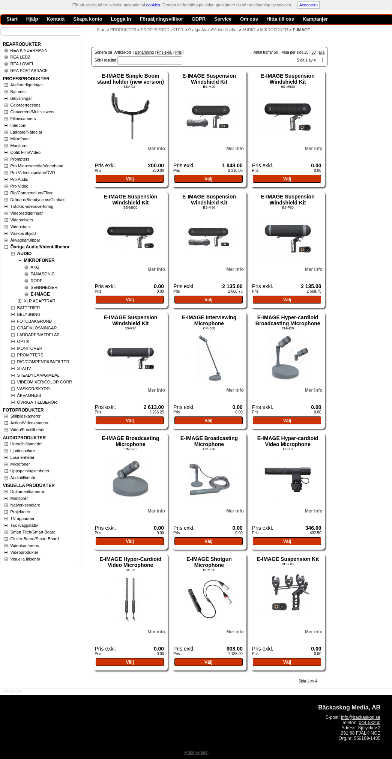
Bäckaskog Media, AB (349, 707)
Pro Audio (20, 179)
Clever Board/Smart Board (35, 539)
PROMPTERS (30, 355)
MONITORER (29, 348)
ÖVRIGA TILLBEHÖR (37, 402)
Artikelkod (122, 52)
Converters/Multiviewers (32, 112)
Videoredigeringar (27, 213)
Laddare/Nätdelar (26, 132)
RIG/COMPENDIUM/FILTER (43, 361)
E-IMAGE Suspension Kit (288, 559)
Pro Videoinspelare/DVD (33, 172)
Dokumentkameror (27, 491)
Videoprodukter (24, 552)
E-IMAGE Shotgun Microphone (209, 562)
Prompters (20, 159)
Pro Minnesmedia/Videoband (37, 166)
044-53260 (369, 722)
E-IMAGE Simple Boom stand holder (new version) (130, 79)
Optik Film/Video (26, 152)
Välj (130, 179)
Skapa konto (87, 19)
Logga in (121, 19)
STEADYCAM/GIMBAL (38, 375)
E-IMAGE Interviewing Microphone (209, 320)
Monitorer (19, 145)
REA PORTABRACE (29, 70)
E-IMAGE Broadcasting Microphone (130, 441)
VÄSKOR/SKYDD (33, 388)
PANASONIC (43, 274)
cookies (153, 5)
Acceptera (308, 5)
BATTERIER (28, 307)
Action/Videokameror (30, 423)
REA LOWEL (23, 64)
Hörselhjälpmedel (26, 444)
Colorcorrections (26, 105)
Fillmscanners (23, 118)
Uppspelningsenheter (30, 471)
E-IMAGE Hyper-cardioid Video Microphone (287, 441)
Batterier (18, 91)
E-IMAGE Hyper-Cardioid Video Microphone (130, 562)
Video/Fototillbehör (28, 429)
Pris (178, 52)
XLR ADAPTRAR (40, 301)
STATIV (24, 368)
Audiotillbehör (23, 477)
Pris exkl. (164, 52)
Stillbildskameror (26, 416)
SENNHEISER (44, 287)
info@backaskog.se (360, 717)
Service (222, 19)
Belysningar (21, 98)
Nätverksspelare (25, 505)
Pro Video (20, 186)
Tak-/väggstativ (24, 525)
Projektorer (21, 512)
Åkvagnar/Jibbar (26, 240)
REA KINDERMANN (29, 50)
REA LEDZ (20, 57)
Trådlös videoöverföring (32, 206)
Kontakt (56, 19)
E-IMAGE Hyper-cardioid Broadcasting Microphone (287, 320)
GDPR (199, 19)
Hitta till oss (280, 19)
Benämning (144, 52)
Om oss (249, 19)
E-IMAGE (40, 294)
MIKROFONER (39, 260)
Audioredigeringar (27, 85)
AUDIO (24, 253)
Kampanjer (315, 19)
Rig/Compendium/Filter (32, 193)
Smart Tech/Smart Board (33, 532)
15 (306, 52)
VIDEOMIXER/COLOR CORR (44, 382)
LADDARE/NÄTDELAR (38, 334)
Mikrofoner (20, 139)
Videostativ (21, 226)
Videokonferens (25, 545)
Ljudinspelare (23, 450)
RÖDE (37, 280)
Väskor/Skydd (23, 233)
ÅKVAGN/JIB (29, 395)
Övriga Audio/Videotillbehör (40, 246)
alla (321, 52)
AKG (35, 267)
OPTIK (23, 341)
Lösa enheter (23, 457)
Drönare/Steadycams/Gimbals (38, 199)
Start (101, 29)
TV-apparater (23, 518)
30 (313, 52)
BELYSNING (29, 314)
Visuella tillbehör (26, 559)
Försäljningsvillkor (161, 19)
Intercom (19, 125)
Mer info (156, 148)
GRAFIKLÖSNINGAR (37, 328)
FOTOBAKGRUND (34, 321)
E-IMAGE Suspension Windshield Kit (209, 79)
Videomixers (22, 220)
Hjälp (32, 19)
